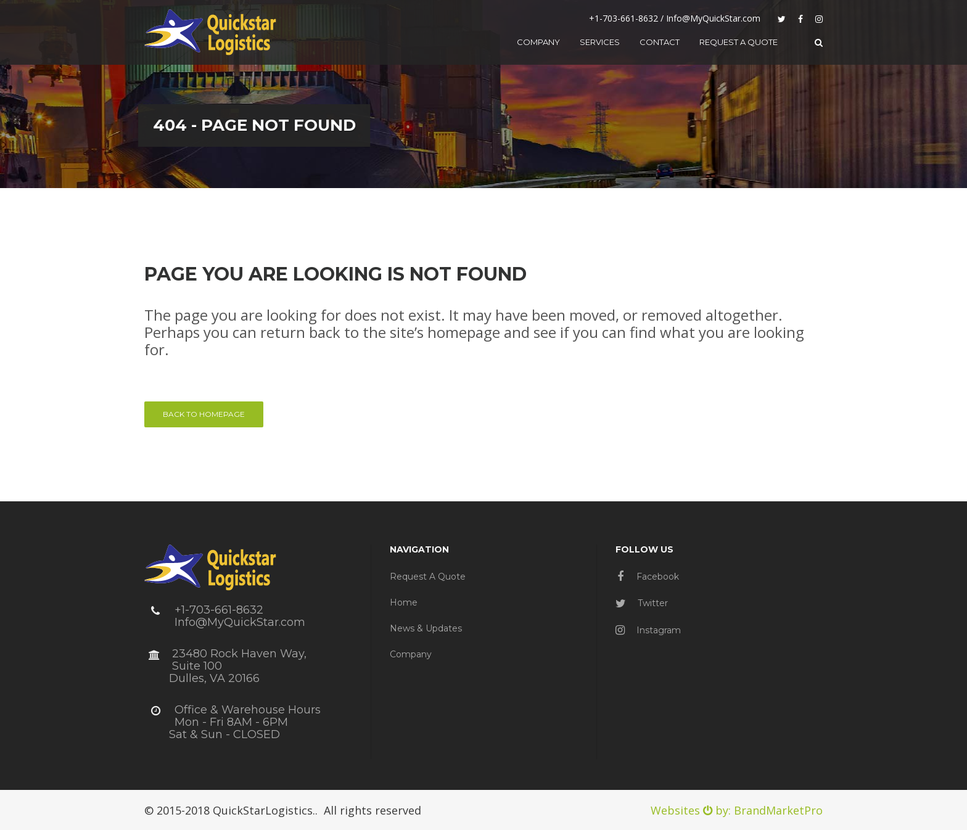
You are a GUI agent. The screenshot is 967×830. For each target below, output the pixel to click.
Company (411, 654)
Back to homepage (204, 414)
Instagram (648, 630)
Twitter (641, 603)
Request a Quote (428, 576)
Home (404, 602)
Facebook (648, 576)
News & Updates (426, 628)
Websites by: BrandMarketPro (737, 810)
